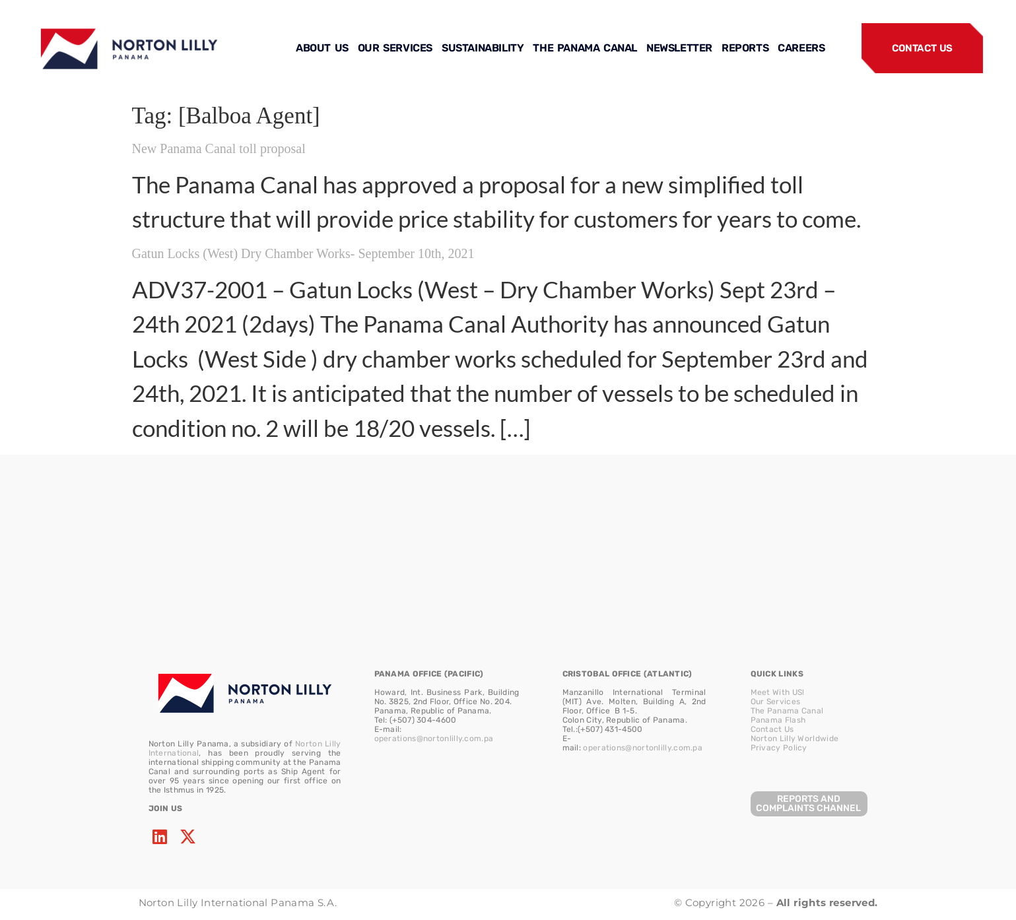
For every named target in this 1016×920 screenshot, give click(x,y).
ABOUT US (322, 48)
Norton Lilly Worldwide (795, 738)
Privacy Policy (779, 747)
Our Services (776, 701)
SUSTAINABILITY (483, 48)
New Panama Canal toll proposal (219, 148)
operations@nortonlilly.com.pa (434, 738)
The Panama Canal (787, 710)
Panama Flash (778, 720)
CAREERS (801, 48)
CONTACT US (922, 48)
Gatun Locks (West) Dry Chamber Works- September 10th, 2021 (303, 253)
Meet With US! (778, 692)
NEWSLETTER (679, 48)
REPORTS (745, 48)
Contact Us (772, 729)
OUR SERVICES (395, 48)
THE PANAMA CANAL (585, 48)
